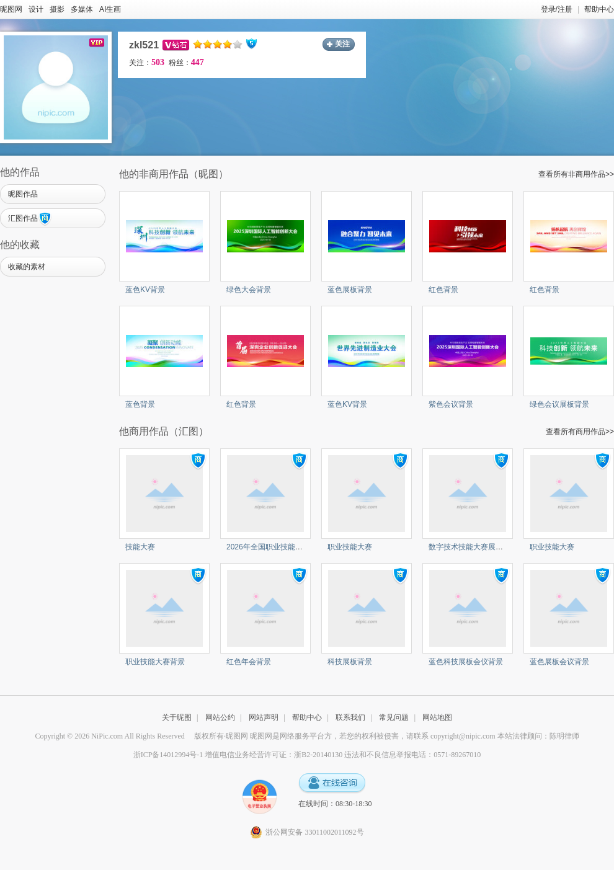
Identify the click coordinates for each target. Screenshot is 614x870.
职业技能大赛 (349, 547)
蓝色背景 (140, 404)
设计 (36, 9)
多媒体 (82, 9)
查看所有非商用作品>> (576, 174)
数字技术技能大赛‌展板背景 (473, 547)
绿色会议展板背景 (559, 404)
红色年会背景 (248, 661)
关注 (342, 44)
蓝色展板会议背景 (559, 661)
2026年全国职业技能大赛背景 (275, 547)
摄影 (57, 9)
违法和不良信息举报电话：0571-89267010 (412, 754)
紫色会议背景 (451, 404)
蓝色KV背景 (145, 289)
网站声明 (263, 717)
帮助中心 (599, 9)
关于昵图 (177, 717)
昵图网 (11, 9)
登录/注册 (556, 9)
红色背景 (443, 289)
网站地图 (437, 717)
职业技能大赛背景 (155, 661)
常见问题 (394, 717)
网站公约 (220, 717)
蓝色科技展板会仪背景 (466, 661)
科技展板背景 (349, 661)
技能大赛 (140, 547)
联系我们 (350, 717)
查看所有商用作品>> (580, 431)
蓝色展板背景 (349, 289)
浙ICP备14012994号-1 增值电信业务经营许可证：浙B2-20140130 (238, 754)
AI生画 (110, 9)
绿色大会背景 (248, 289)
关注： (146, 62)
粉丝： (186, 62)
